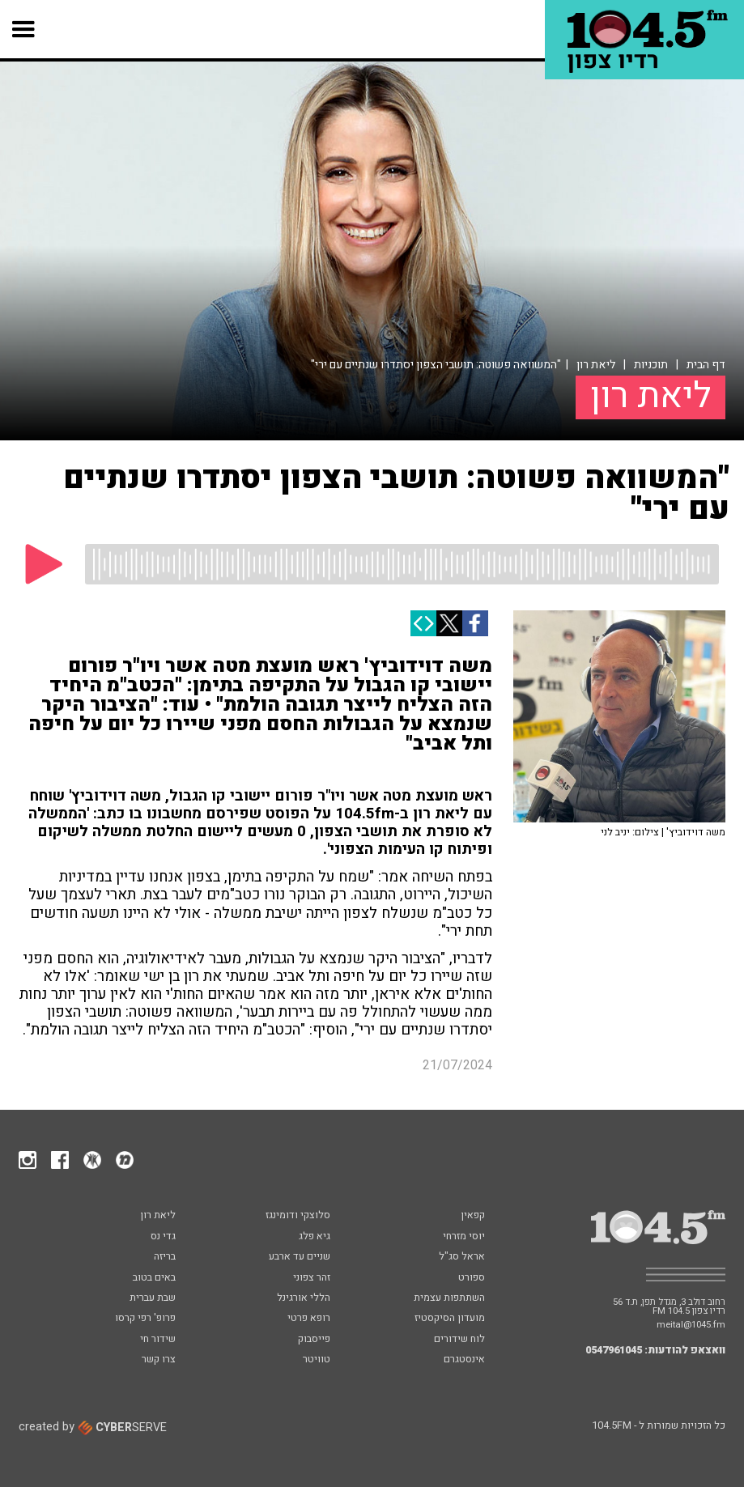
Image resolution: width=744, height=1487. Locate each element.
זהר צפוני (311, 1278)
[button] (24, 29)
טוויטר (316, 1360)
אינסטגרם (464, 1360)
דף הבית (706, 364)
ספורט (471, 1278)
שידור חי (158, 1339)
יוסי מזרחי (464, 1237)
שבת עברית (153, 1298)
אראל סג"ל (462, 1257)
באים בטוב (154, 1278)
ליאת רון (595, 364)
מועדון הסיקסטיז (450, 1318)
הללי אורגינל (303, 1298)
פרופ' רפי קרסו (145, 1318)
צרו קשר (159, 1360)
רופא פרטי (308, 1318)
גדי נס (163, 1237)
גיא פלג (314, 1237)
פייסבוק (314, 1339)
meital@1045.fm (691, 1324)
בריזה (165, 1257)
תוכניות (651, 364)
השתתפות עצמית (449, 1298)
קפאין (473, 1215)
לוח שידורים (459, 1339)
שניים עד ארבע (299, 1257)
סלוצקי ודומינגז (298, 1215)
